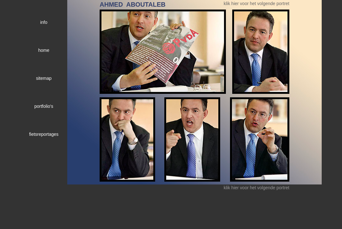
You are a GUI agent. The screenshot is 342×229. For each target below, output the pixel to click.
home (43, 50)
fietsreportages (44, 134)
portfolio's (43, 106)
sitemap (43, 78)
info (44, 22)
